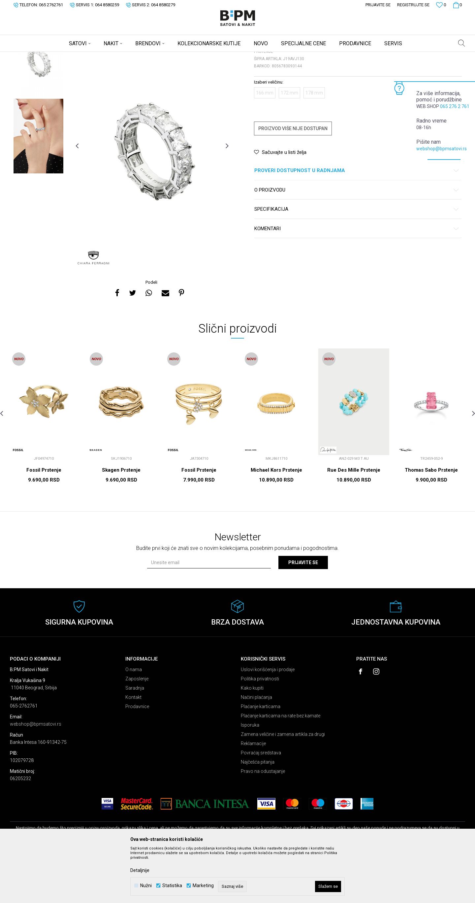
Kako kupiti (252, 739)
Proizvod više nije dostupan (293, 180)
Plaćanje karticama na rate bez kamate (280, 767)
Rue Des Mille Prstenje (353, 522)
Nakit (74, 56)
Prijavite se (303, 614)
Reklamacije (253, 795)
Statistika (172, 885)
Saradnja (134, 739)
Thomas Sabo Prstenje (431, 522)
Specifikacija (356, 261)
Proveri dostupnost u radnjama (356, 222)
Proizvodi (56, 56)
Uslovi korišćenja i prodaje (268, 721)
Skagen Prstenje (121, 522)
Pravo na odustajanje (263, 823)
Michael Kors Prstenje (276, 522)
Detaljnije (139, 870)
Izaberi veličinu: (268, 133)
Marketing (203, 885)
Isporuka (250, 776)
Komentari (356, 280)
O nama (133, 721)
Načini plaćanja (256, 749)
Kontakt (133, 749)
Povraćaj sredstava (261, 804)
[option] (38, 112)
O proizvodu (356, 242)
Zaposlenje (136, 730)
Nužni (146, 885)
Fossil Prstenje (43, 522)
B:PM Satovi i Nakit (27, 56)
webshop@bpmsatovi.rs (441, 148)
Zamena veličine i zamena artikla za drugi (283, 786)
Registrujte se (413, 4)
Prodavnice (137, 758)
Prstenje (92, 56)
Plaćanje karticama (260, 758)
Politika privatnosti (260, 730)
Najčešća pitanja (257, 813)
